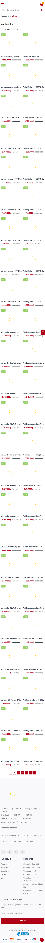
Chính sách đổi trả (30, 871)
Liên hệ (3, 878)
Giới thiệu (4, 867)
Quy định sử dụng (30, 874)
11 (30, 773)
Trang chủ (5, 864)
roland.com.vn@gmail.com (16, 822)
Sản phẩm (5, 871)
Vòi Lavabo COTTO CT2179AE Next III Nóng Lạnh (19, 118)
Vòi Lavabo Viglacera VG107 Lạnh (14, 669)
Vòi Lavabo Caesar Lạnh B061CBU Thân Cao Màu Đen (21, 761)
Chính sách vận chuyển (32, 867)
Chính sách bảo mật (31, 864)
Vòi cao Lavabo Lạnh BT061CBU (13, 731)
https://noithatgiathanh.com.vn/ (20, 818)
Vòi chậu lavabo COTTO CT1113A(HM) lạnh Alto (19, 240)
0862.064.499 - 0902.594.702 (21, 815)
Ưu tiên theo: (6, 29)
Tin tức (3, 874)
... (26, 773)
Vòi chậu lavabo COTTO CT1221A (14, 148)
